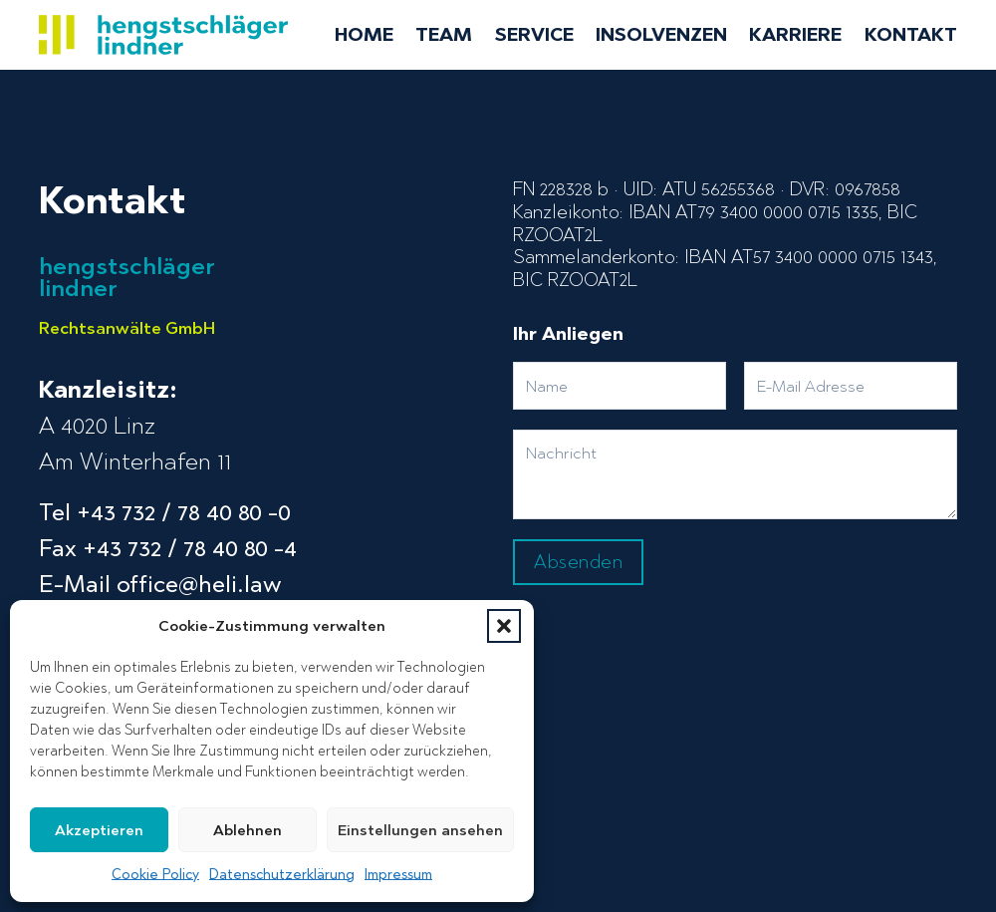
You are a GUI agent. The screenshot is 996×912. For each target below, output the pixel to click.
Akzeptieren (99, 830)
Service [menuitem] (534, 35)
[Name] (619, 386)
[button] (504, 626)
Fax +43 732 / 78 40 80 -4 (168, 547)
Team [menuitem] (443, 35)
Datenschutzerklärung (282, 874)
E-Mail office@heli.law (160, 583)
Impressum (398, 874)
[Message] (734, 474)
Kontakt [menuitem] (911, 35)
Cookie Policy (155, 874)
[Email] (850, 386)
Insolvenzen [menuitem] (661, 35)
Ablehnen (247, 830)
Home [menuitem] (364, 35)
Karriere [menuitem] (795, 35)
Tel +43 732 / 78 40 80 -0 (165, 511)
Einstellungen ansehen (420, 830)
